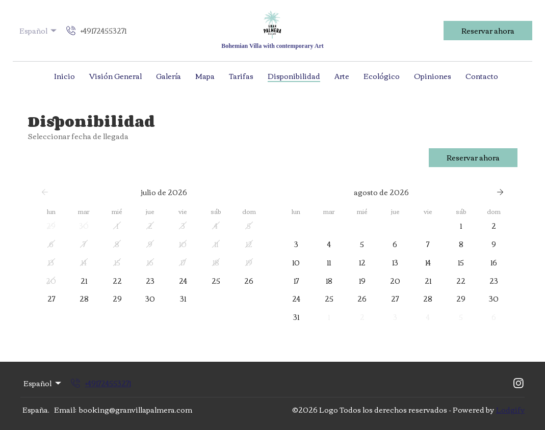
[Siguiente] (500, 192)
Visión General (115, 76)
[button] (51, 225)
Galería (168, 76)
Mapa (205, 76)
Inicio (64, 76)
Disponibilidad (294, 76)
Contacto (481, 76)
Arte (341, 76)
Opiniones (432, 76)
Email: (65, 410)
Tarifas (241, 76)
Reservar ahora (487, 30)
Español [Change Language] (39, 30)
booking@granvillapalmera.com (135, 410)
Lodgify (510, 409)
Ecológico (382, 76)
